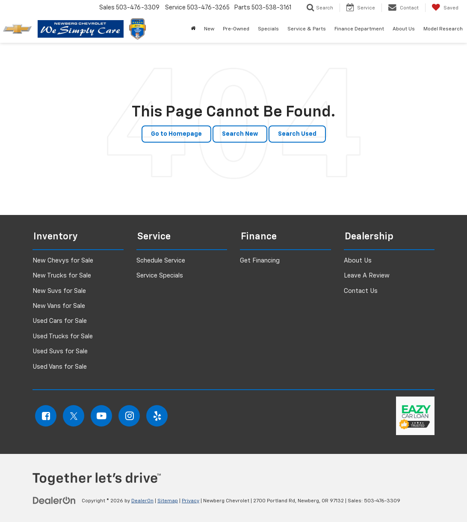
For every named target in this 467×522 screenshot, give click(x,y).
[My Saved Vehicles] (445, 7)
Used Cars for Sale (60, 321)
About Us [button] (404, 29)
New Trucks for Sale (62, 275)
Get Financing (260, 260)
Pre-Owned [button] (236, 29)
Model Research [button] (443, 29)
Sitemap (167, 501)
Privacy (190, 501)
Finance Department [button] (359, 29)
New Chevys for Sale (63, 260)
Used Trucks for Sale (63, 336)
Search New (240, 134)
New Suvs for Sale (59, 291)
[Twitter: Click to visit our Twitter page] (73, 416)
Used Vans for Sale (60, 367)
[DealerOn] (54, 501)
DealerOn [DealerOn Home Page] (142, 501)
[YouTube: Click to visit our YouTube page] (101, 416)
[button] (193, 29)
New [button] (209, 29)
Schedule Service (160, 260)
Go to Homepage (176, 134)
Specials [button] (268, 29)
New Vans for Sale (59, 306)
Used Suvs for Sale (60, 351)
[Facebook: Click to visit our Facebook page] (45, 416)
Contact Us (361, 291)
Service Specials (159, 275)
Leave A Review (367, 275)
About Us (358, 260)
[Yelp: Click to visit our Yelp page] (157, 416)
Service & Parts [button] (306, 29)
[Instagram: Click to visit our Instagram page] (129, 416)
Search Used (297, 134)
